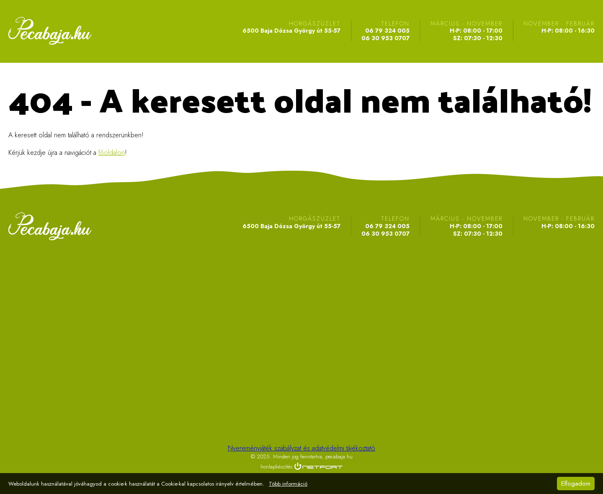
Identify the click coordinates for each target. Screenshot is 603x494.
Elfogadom (575, 483)
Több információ (288, 484)
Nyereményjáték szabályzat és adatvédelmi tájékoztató (301, 448)
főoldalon (111, 152)
